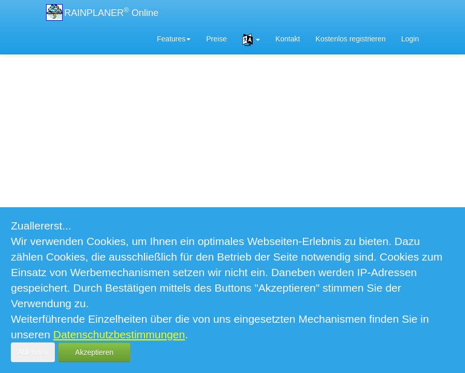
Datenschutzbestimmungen (119, 334)
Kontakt (287, 39)
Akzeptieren (94, 352)
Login (410, 39)
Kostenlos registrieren (350, 39)
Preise (216, 39)
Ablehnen (33, 352)
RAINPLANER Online (111, 12)
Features (174, 39)
